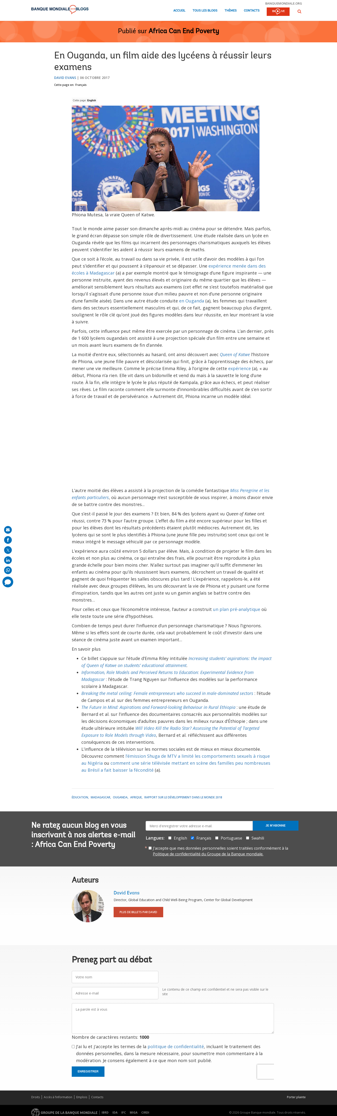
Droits (35, 1097)
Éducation (80, 797)
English (91, 100)
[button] (299, 11)
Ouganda (120, 797)
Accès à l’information (58, 1097)
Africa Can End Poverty (184, 31)
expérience (239, 368)
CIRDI (145, 1112)
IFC (123, 1112)
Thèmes (231, 10)
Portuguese (231, 838)
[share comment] (7, 582)
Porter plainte (296, 1097)
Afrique (136, 797)
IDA (114, 1112)
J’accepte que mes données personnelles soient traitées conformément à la (220, 851)
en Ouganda (191, 301)
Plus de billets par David (138, 912)
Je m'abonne (275, 825)
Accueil (179, 10)
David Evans (65, 77)
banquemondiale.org (283, 3)
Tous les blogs (205, 10)
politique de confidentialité (176, 1046)
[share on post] (8, 550)
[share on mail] (8, 530)
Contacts (251, 10)
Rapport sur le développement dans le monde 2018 (183, 797)
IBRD (105, 1112)
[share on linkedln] (8, 560)
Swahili (258, 838)
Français (81, 85)
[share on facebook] (8, 540)
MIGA (133, 1112)
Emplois (81, 1097)
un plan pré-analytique (236, 609)
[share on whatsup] (8, 570)
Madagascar (100, 797)
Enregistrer (88, 1071)
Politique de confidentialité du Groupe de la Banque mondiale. (208, 854)
